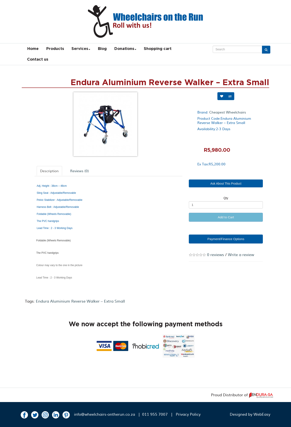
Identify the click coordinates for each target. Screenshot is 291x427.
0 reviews (215, 254)
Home (33, 49)
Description (49, 170)
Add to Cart (226, 217)
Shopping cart (158, 49)
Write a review (241, 254)
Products (55, 49)
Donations (125, 49)
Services (80, 49)
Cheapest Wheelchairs (227, 112)
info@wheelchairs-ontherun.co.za (104, 414)
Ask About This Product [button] (225, 183)
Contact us (37, 59)
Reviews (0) (79, 170)
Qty (226, 198)
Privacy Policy (188, 414)
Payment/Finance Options (225, 239)
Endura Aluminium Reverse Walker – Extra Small (80, 301)
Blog (102, 49)
